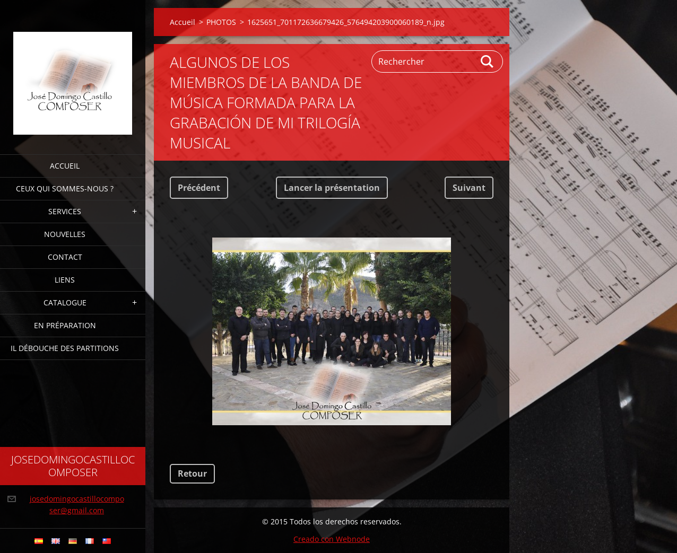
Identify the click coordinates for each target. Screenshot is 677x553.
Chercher (487, 61)
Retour (192, 473)
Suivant (469, 188)
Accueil (65, 166)
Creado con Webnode (331, 539)
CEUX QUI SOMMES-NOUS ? (65, 188)
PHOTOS (221, 22)
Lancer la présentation (332, 188)
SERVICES (64, 211)
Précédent (199, 188)
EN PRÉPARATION (65, 325)
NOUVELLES (64, 234)
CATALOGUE (65, 302)
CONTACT (65, 257)
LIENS (65, 280)
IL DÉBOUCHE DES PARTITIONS (65, 348)
